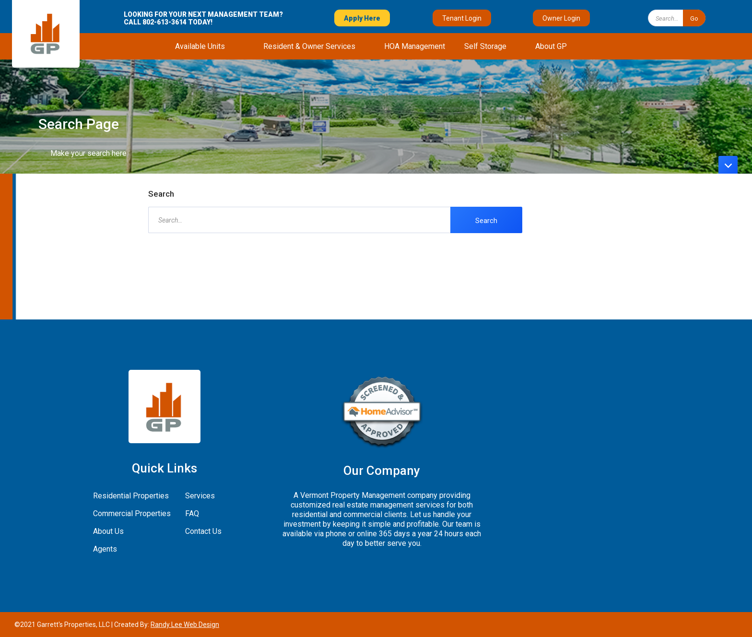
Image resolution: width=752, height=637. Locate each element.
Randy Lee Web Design (185, 624)
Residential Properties (131, 495)
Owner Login (561, 18)
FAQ (192, 513)
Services (200, 495)
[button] (200, 46)
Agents (105, 549)
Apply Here (362, 18)
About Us (108, 531)
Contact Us (203, 531)
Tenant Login (462, 18)
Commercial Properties (132, 513)
